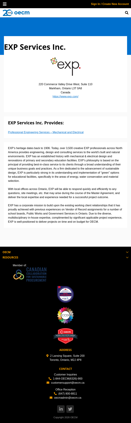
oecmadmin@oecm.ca (65, 397)
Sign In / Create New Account (110, 4)
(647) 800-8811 (65, 393)
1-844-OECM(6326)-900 (66, 378)
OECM (73, 417)
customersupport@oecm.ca (65, 382)
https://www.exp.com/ (65, 96)
